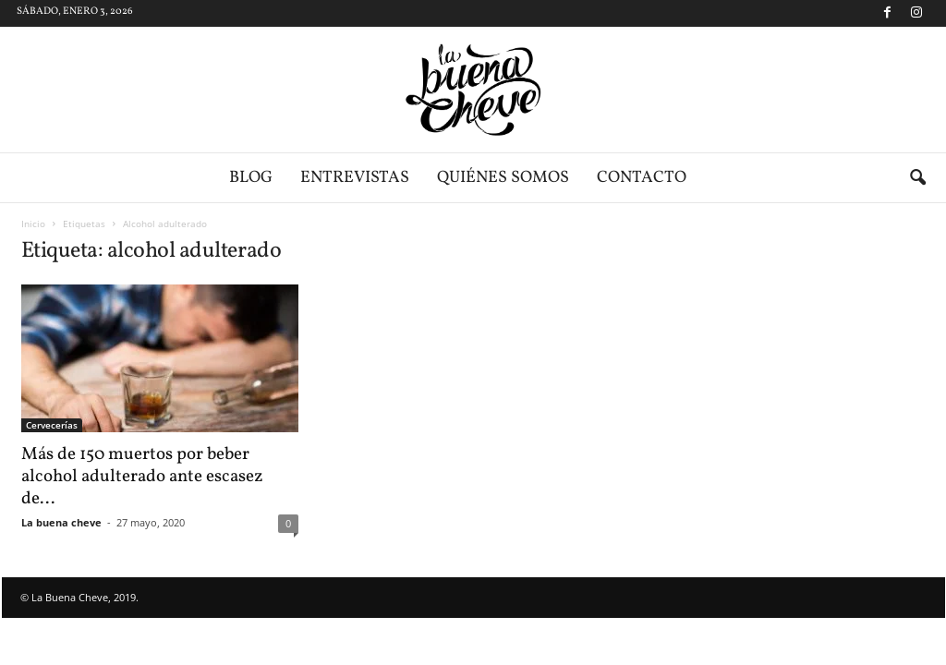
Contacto (641, 177)
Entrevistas (354, 177)
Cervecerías (52, 424)
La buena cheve (61, 522)
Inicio (33, 223)
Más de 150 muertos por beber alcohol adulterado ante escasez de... (142, 476)
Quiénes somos (503, 177)
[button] (917, 178)
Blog (251, 177)
